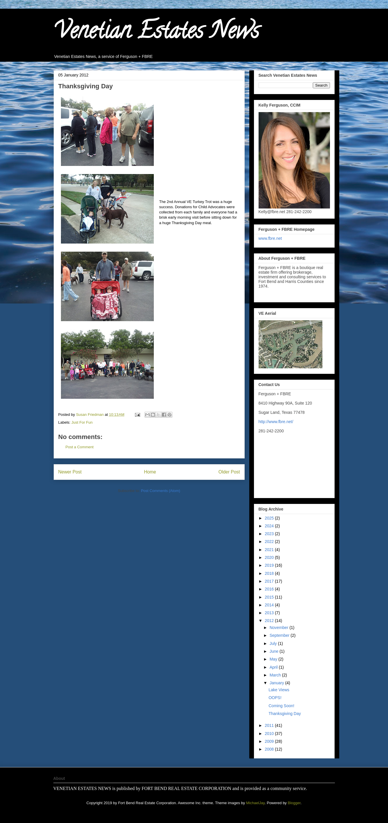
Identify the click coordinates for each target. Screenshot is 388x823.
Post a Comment (80, 447)
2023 (270, 533)
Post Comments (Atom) (160, 491)
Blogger (294, 803)
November (279, 627)
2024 (270, 526)
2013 (270, 612)
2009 (270, 741)
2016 (270, 589)
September (280, 635)
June (274, 651)
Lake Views (278, 689)
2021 (270, 549)
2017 (270, 581)
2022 (270, 541)
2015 (270, 597)
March (276, 675)
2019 (270, 565)
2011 (270, 725)
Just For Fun (82, 422)
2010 (270, 733)
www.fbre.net (270, 238)
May (274, 659)
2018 (270, 573)
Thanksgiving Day (284, 713)
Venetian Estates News (156, 33)
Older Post (229, 471)
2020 (270, 557)
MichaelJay (255, 803)
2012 (270, 620)
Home (150, 471)
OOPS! (274, 697)
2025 (270, 518)
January (277, 683)
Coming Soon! (281, 705)
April (274, 667)
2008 (270, 749)
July (274, 643)
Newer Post (70, 471)
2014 (270, 605)
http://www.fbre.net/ (276, 421)
